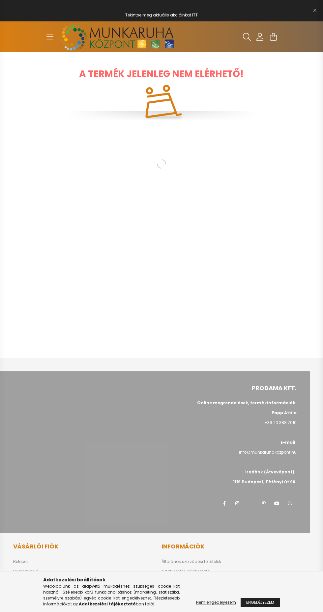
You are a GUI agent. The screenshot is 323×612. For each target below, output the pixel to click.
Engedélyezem (260, 602)
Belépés (21, 561)
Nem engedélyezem (216, 602)
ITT (195, 15)
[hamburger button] (49, 36)
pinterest (263, 503)
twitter (250, 503)
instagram (237, 503)
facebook (224, 503)
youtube (276, 503)
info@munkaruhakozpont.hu (268, 452)
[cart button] (273, 36)
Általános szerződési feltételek (191, 561)
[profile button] (260, 36)
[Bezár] (315, 10)
